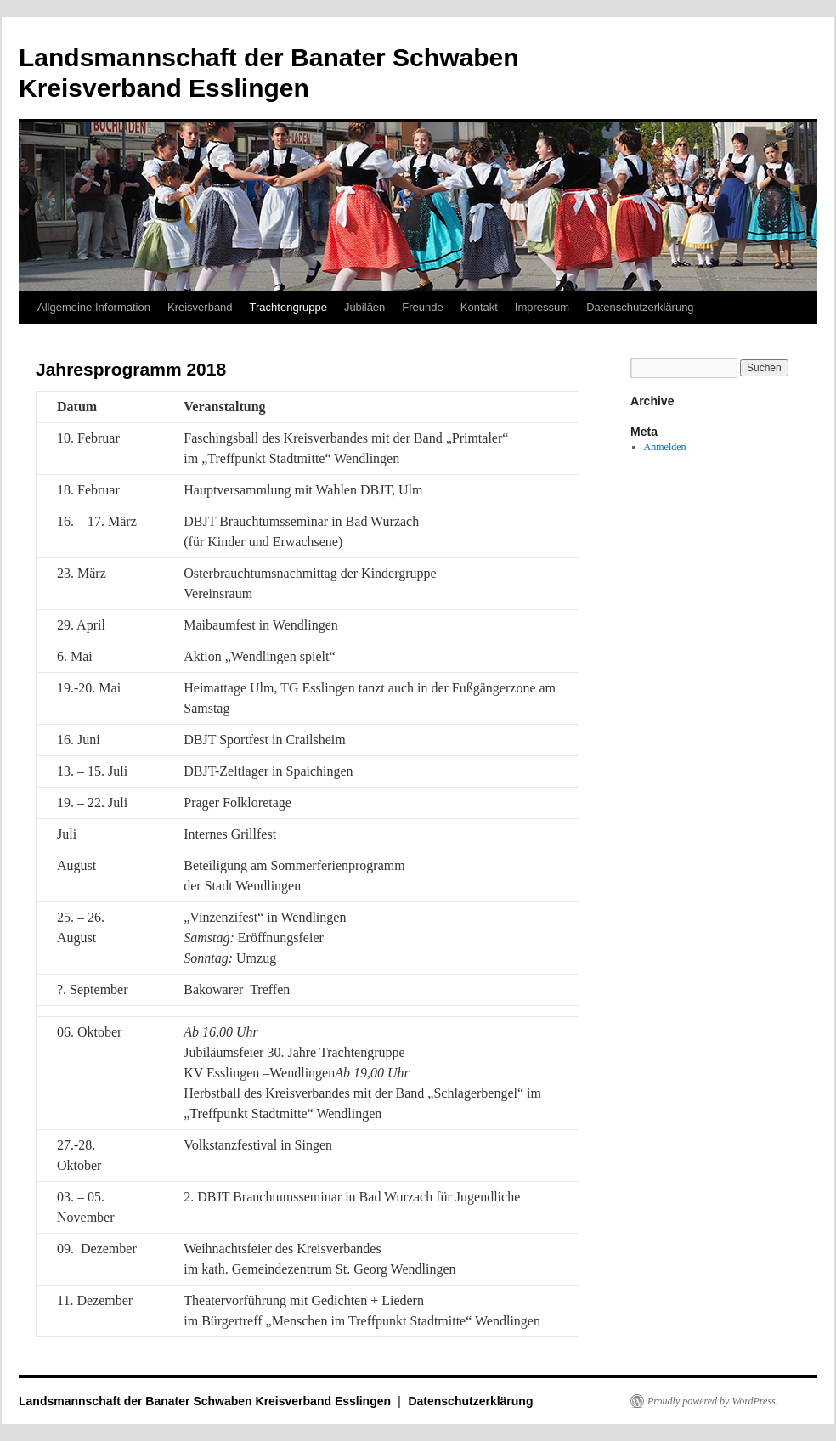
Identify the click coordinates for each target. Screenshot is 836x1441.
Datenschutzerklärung (639, 307)
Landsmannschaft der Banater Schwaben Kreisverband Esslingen (206, 1401)
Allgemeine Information (93, 307)
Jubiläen (364, 307)
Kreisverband (200, 307)
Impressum (542, 307)
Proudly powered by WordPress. (712, 1401)
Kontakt (479, 307)
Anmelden (665, 447)
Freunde (422, 307)
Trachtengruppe (288, 307)
